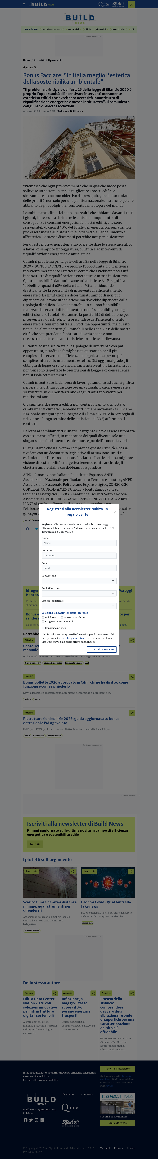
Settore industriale (52, 600)
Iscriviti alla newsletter (101, 649)
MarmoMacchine (74, 617)
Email (45, 563)
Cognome (47, 550)
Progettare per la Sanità (59, 621)
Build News (51, 617)
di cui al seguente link (72, 638)
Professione (49, 575)
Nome (45, 538)
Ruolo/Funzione (51, 588)
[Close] (115, 511)
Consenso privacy (55, 628)
